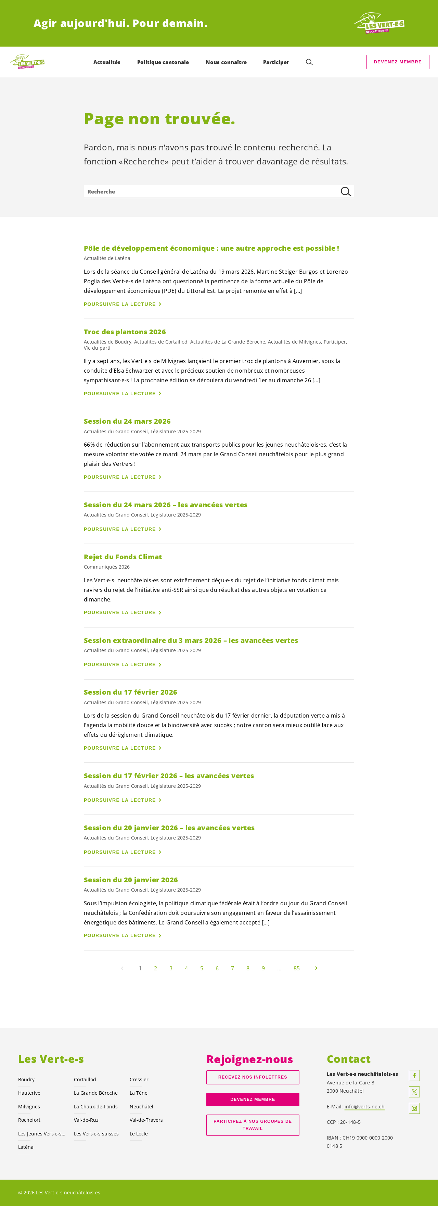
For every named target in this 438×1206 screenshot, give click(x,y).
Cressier (139, 1079)
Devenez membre (398, 61)
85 (297, 968)
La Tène (138, 1093)
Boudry (26, 1079)
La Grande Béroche (96, 1093)
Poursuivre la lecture (120, 304)
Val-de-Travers (146, 1120)
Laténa (26, 1147)
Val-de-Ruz (86, 1120)
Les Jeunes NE (42, 1133)
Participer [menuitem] (277, 62)
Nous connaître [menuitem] (227, 62)
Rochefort (29, 1120)
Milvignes (29, 1106)
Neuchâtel (141, 1106)
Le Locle (139, 1133)
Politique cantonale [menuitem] (164, 62)
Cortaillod (85, 1079)
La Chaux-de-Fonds (96, 1106)
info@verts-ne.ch (365, 1106)
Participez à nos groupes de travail (253, 1125)
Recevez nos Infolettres (252, 1077)
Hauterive (29, 1093)
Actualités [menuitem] (107, 62)
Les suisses (96, 1133)
